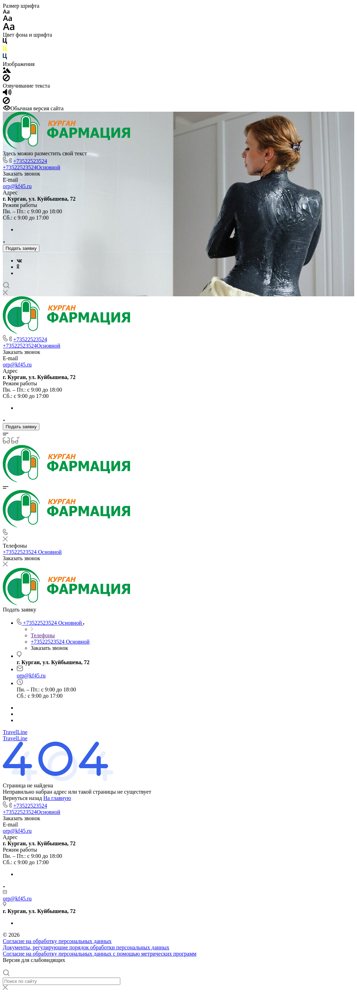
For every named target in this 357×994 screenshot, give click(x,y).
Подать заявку (21, 248)
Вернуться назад (22, 798)
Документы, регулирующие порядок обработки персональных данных (86, 947)
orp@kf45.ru (17, 186)
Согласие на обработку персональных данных (57, 941)
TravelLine (15, 732)
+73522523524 (30, 161)
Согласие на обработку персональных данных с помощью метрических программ (99, 954)
